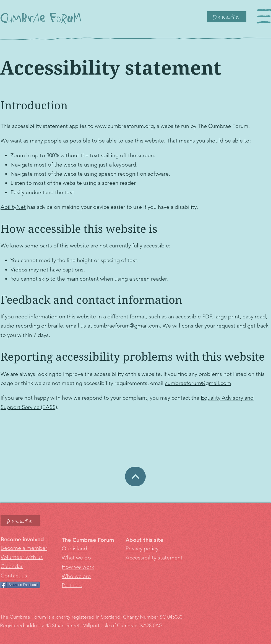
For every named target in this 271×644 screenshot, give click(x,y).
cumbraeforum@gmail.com (126, 325)
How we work (78, 566)
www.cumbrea (112, 126)
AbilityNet (13, 207)
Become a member (24, 548)
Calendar (12, 566)
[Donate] (226, 16)
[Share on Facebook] (20, 585)
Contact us (14, 575)
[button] (264, 16)
